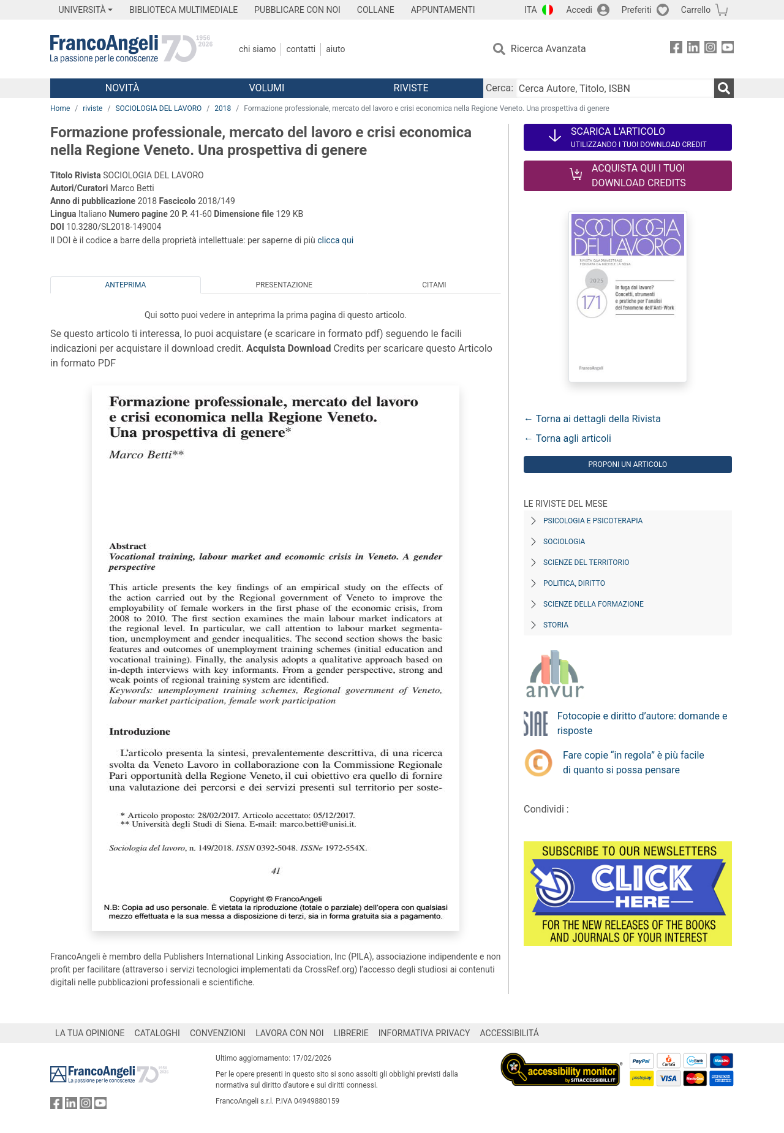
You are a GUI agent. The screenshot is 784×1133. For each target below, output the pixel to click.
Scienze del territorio (586, 562)
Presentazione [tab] (283, 285)
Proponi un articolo (627, 464)
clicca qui (335, 240)
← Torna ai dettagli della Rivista (592, 419)
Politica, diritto (574, 583)
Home (60, 108)
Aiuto (335, 49)
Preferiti (637, 10)
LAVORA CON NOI (289, 1033)
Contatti (300, 49)
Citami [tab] (434, 285)
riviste (92, 108)
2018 (222, 108)
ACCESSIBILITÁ (509, 1033)
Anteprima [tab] (125, 285)
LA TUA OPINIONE (90, 1033)
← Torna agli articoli (567, 438)
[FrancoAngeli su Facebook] (676, 49)
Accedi (579, 10)
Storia (555, 625)
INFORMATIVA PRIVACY (424, 1033)
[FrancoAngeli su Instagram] (710, 49)
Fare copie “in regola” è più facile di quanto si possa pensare (633, 762)
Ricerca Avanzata (548, 49)
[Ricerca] (724, 88)
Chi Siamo (257, 49)
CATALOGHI (157, 1033)
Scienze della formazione (593, 604)
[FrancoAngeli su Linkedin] (693, 49)
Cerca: (499, 88)
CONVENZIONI (218, 1033)
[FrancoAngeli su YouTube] (728, 49)
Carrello (695, 10)
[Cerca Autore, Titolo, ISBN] (615, 88)
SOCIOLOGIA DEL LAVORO (158, 108)
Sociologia (564, 541)
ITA (530, 10)
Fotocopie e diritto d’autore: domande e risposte (642, 723)
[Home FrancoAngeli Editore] (131, 49)
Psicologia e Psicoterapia (593, 521)
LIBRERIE (351, 1033)
